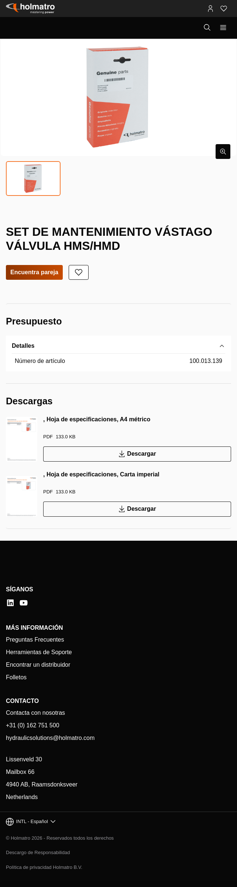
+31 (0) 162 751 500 (32, 725)
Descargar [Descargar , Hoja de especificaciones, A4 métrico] (137, 454)
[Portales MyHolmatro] (210, 8)
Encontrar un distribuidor (38, 665)
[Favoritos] (223, 8)
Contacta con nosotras (35, 713)
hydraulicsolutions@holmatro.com (50, 738)
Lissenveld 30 (24, 759)
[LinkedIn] (10, 603)
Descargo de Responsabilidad (38, 852)
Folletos (16, 677)
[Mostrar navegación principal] (223, 27)
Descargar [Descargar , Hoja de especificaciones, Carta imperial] (137, 509)
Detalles (23, 346)
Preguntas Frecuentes (35, 639)
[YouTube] (23, 603)
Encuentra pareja (34, 272)
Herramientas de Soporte (39, 652)
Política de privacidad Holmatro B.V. (44, 867)
